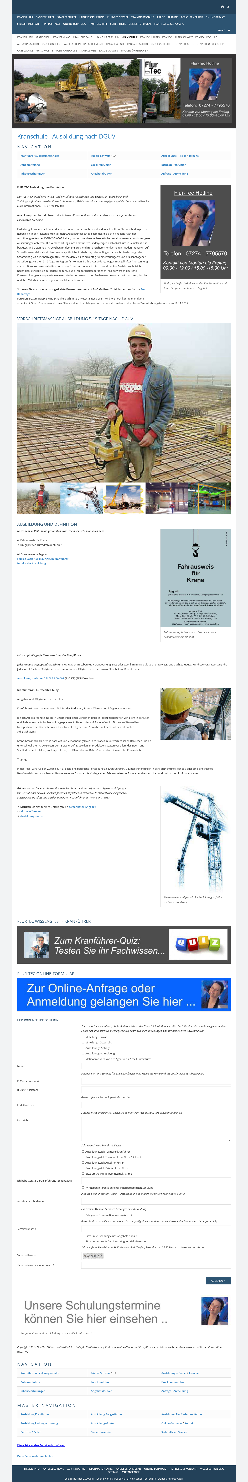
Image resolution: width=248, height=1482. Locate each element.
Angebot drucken (101, 173)
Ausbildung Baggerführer (106, 1414)
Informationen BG (101, 1468)
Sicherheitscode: (27, 1255)
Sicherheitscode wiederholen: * (35, 1265)
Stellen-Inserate (101, 1432)
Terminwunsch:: (26, 1229)
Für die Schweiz (100, 155)
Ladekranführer (101, 164)
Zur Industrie (76, 1468)
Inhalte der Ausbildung (31, 563)
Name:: (21, 1066)
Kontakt (189, 1423)
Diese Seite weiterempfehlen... (36, 1456)
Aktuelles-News (53, 1468)
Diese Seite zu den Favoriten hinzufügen (41, 1445)
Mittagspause (131, 1472)
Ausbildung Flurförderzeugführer (181, 1414)
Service (182, 1432)
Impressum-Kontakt (184, 1468)
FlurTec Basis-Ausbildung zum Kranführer (42, 558)
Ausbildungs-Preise (103, 1423)
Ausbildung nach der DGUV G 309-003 (40, 678)
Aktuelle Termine (31, 811)
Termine (194, 155)
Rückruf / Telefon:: (28, 1090)
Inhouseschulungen (32, 173)
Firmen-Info (32, 1468)
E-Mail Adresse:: (26, 1105)
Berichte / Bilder (30, 1432)
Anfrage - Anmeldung (174, 173)
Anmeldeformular (128, 1468)
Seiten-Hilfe (168, 1432)
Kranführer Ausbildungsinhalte (39, 155)
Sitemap (113, 1472)
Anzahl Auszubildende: (30, 1201)
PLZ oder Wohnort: (28, 1081)
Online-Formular (171, 1423)
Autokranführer (30, 164)
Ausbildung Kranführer (34, 1414)
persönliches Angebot (82, 806)
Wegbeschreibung (212, 1468)
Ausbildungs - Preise (173, 155)
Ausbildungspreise (31, 816)
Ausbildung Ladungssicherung (39, 1423)
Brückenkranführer (173, 164)
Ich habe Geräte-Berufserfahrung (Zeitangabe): (44, 1180)
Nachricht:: (23, 1120)
